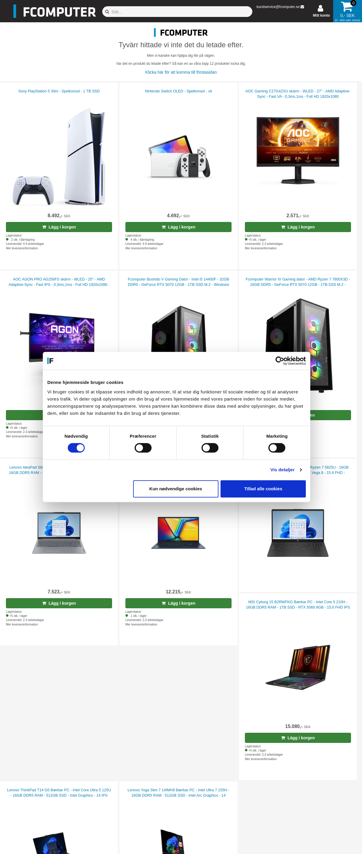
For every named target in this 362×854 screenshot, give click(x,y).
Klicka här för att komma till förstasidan (181, 72)
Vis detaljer (287, 469)
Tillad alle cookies (267, 488)
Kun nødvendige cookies (180, 488)
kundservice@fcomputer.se (278, 7)
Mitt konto (321, 15)
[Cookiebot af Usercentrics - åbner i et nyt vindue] (284, 360)
